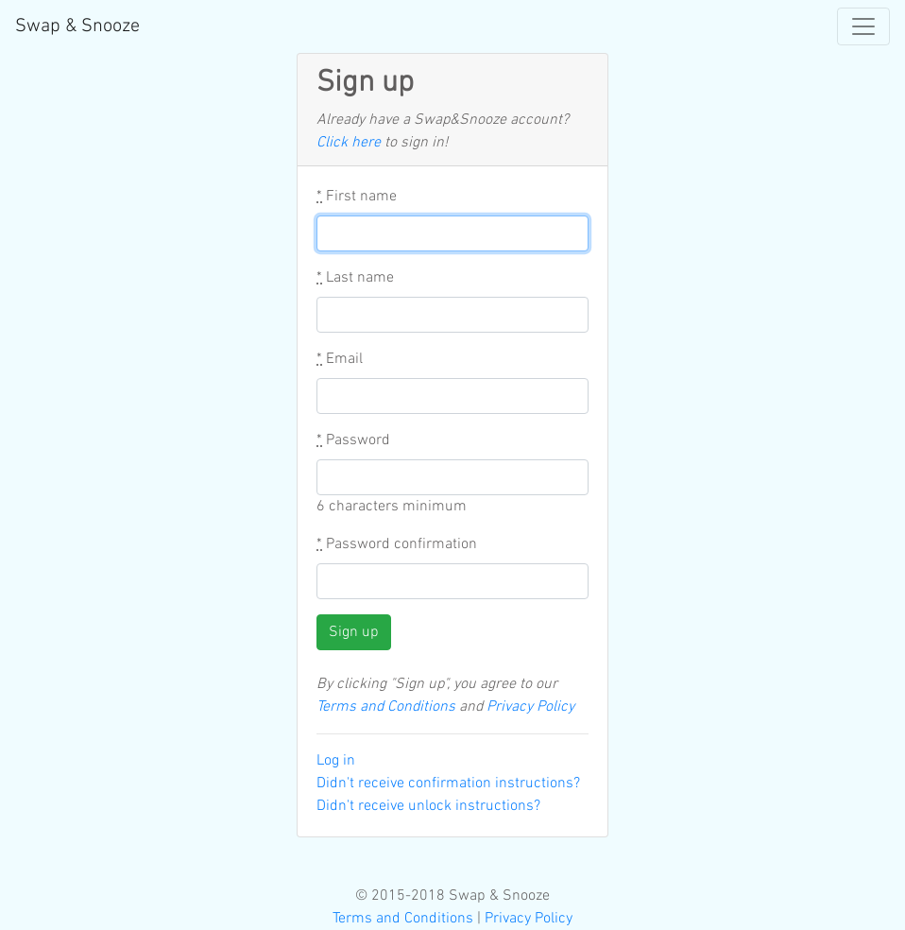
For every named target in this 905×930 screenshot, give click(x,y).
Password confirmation (396, 544)
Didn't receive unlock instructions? (428, 806)
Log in (335, 760)
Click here (348, 142)
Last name (355, 277)
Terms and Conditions (385, 707)
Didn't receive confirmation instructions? (448, 783)
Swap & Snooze (77, 26)
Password (353, 440)
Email (339, 359)
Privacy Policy (530, 707)
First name (356, 196)
